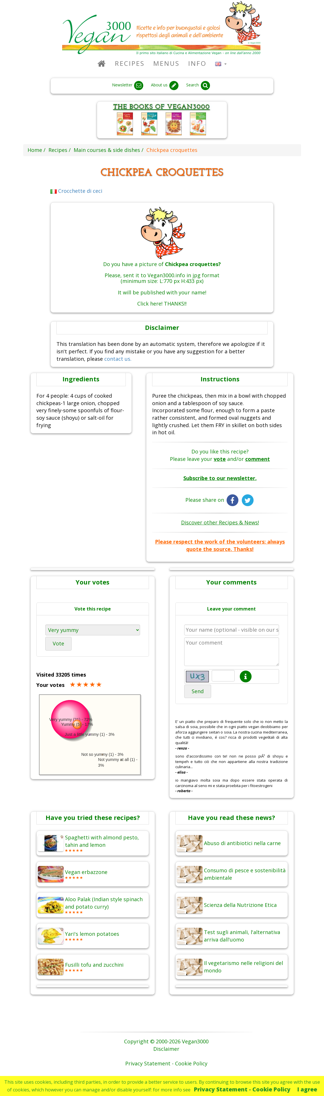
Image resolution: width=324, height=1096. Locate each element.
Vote (58, 643)
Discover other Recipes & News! (220, 522)
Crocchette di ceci (76, 190)
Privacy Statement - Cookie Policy (242, 1089)
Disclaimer (166, 1048)
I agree (307, 1089)
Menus (166, 63)
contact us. (117, 358)
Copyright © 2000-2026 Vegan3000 (166, 1041)
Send (198, 691)
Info (197, 63)
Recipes (130, 63)
